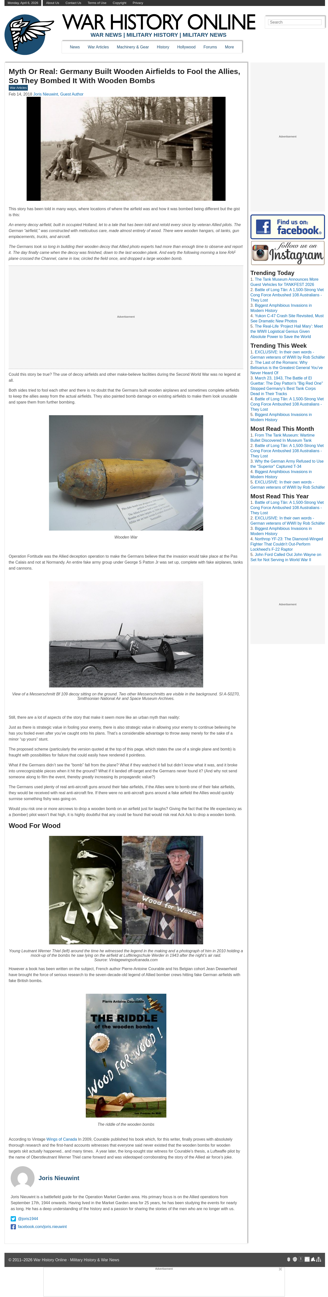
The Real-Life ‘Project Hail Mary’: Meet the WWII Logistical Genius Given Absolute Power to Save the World (286, 331)
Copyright (119, 3)
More (229, 47)
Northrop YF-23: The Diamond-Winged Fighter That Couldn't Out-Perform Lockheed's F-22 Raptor (286, 544)
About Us (52, 3)
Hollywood (186, 47)
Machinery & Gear (133, 47)
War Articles (98, 47)
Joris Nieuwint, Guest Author (58, 94)
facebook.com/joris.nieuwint (39, 1227)
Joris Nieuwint (59, 1178)
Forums (210, 47)
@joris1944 (24, 1219)
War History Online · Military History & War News (76, 1260)
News (75, 47)
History (163, 47)
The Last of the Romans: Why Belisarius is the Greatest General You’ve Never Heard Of (286, 367)
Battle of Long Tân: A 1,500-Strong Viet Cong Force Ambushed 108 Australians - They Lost (287, 295)
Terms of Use (97, 3)
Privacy (138, 3)
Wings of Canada (62, 1139)
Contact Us (73, 3)
